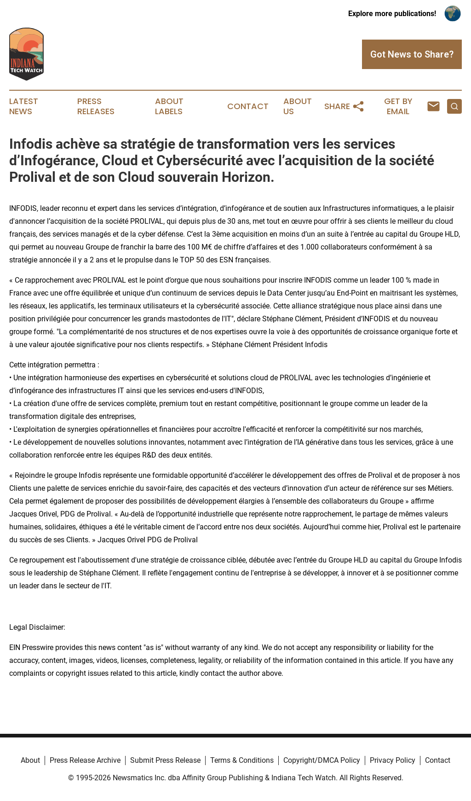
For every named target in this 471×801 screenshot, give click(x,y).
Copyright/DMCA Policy (321, 760)
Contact (248, 106)
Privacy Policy (392, 760)
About (30, 760)
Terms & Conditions (242, 760)
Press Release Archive (85, 760)
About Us (297, 106)
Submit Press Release (165, 760)
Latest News (23, 106)
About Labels (169, 106)
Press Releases (96, 106)
